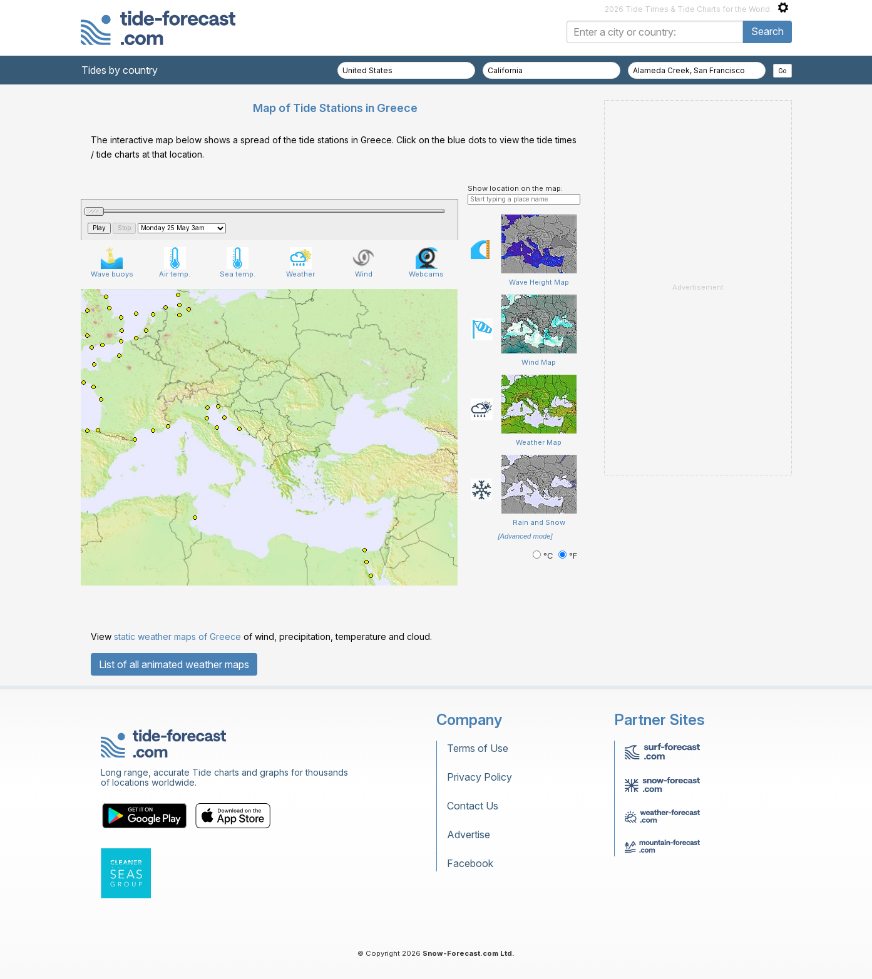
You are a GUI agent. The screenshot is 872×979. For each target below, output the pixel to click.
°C (544, 556)
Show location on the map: (515, 188)
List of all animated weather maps (174, 664)
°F (567, 556)
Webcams (426, 262)
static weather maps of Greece (177, 636)
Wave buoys (112, 262)
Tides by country (119, 70)
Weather (300, 262)
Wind (363, 262)
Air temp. (174, 262)
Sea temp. (237, 262)
